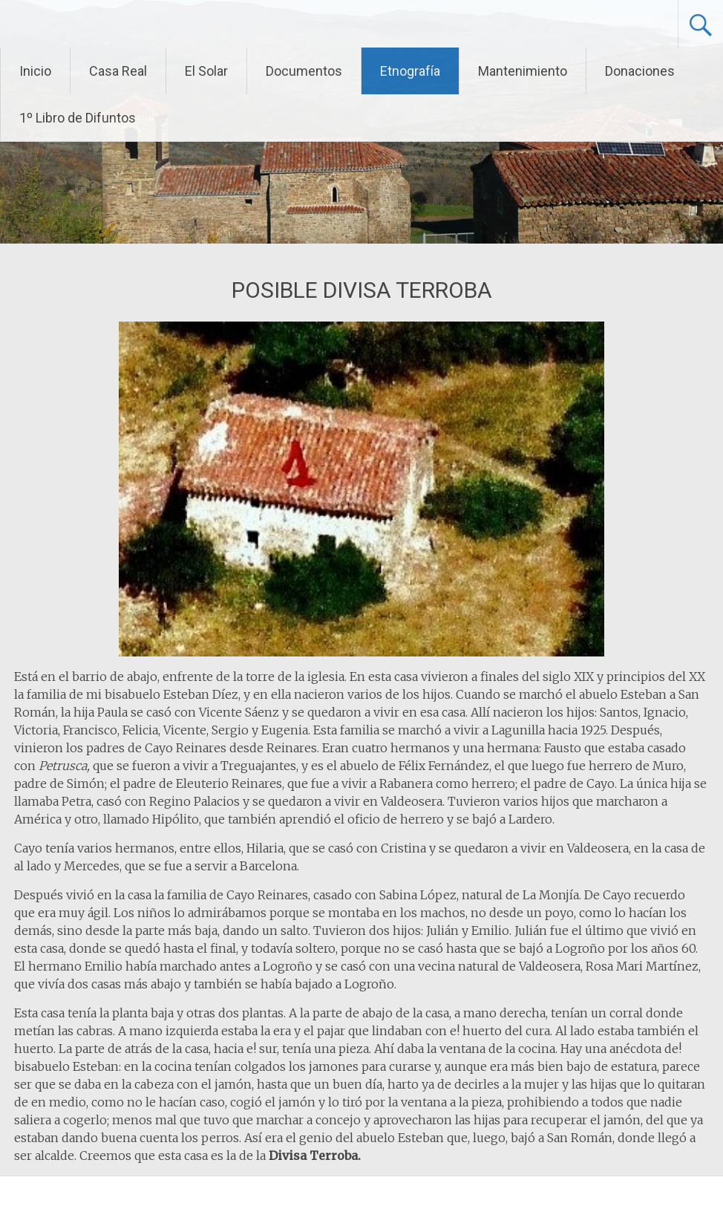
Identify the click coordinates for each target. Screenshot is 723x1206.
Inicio (35, 71)
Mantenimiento (522, 71)
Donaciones (640, 71)
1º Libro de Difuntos (77, 118)
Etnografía (410, 71)
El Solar (206, 71)
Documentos (304, 71)
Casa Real (118, 71)
